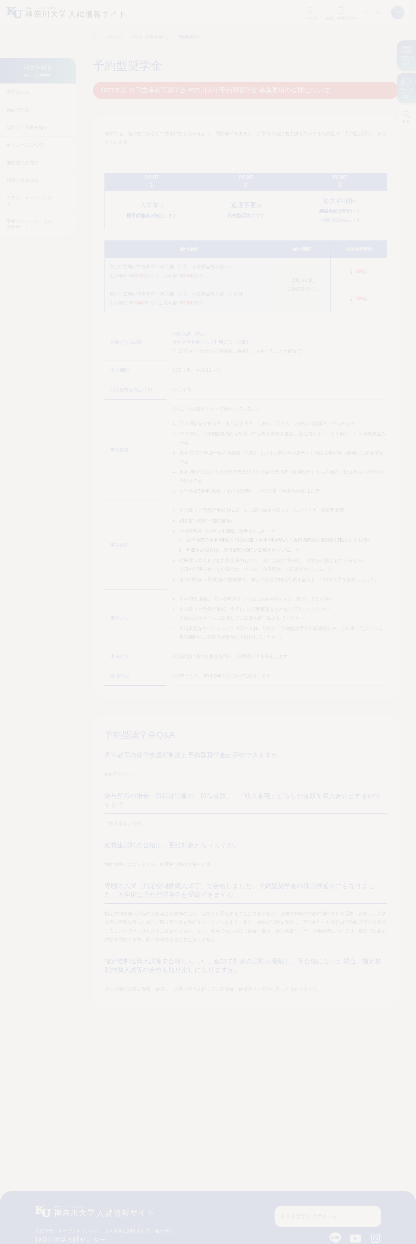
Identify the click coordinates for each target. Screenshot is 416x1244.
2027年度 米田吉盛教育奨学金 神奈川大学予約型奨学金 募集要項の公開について (215, 90)
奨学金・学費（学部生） (151, 37)
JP (367, 12)
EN (379, 12)
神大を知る (115, 37)
